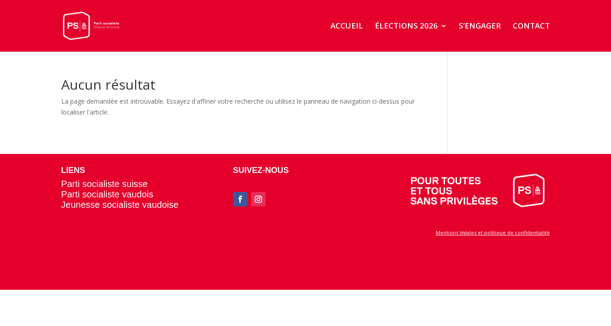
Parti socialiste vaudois (107, 194)
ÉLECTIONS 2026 (406, 27)
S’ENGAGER (480, 27)
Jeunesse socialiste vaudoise (120, 205)
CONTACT (531, 27)
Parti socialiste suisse (104, 184)
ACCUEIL (346, 27)
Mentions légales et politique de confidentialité (493, 232)
